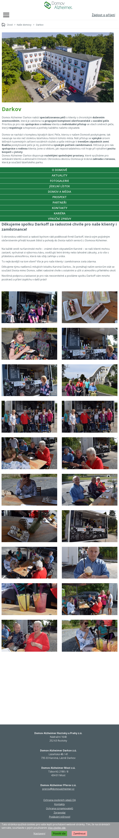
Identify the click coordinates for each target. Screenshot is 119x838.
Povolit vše (59, 833)
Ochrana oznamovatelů (59, 808)
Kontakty (59, 208)
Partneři (59, 202)
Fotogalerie (59, 181)
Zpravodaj (59, 812)
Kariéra (59, 213)
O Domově (59, 170)
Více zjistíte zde (57, 827)
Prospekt (59, 197)
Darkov (40, 24)
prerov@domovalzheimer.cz (58, 789)
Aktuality (59, 175)
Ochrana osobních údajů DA (59, 800)
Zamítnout (79, 833)
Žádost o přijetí (103, 15)
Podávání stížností (59, 816)
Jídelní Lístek (59, 186)
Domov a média (59, 191)
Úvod (10, 24)
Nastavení (39, 833)
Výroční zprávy (59, 219)
